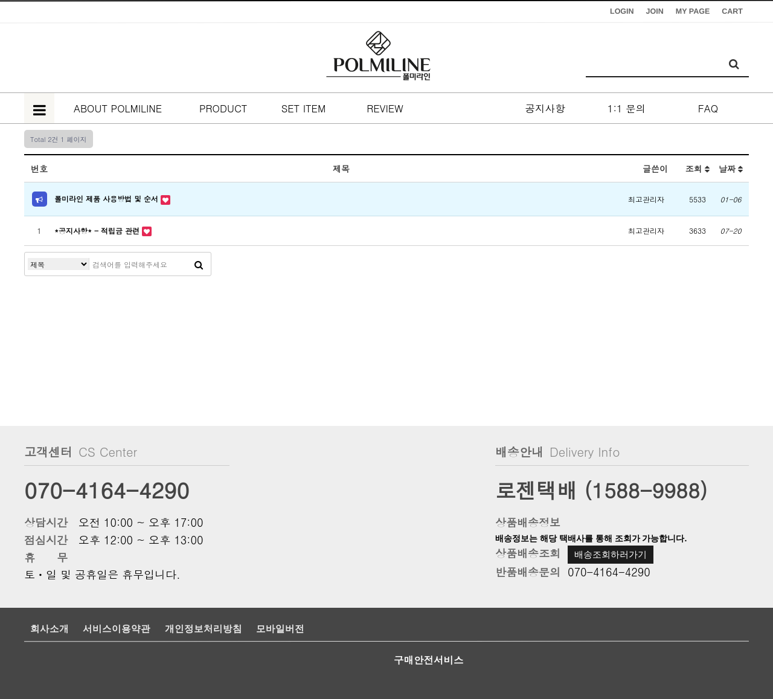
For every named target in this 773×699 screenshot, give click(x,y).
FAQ (708, 108)
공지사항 (545, 108)
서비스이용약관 (116, 628)
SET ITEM (303, 108)
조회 (697, 169)
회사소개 (49, 629)
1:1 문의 (627, 108)
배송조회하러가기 (610, 554)
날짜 (731, 169)
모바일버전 (280, 628)
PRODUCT (222, 108)
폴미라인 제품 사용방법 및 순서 (107, 198)
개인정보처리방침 (203, 628)
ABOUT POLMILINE (118, 108)
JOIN (655, 11)
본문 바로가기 (0, 0)
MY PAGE (693, 11)
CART (732, 11)
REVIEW (385, 108)
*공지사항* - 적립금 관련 (98, 230)
